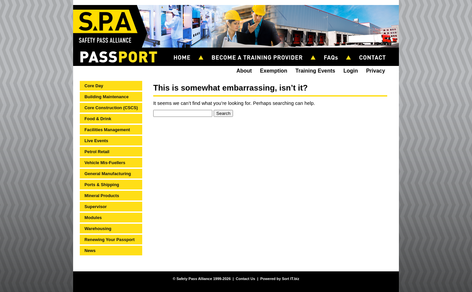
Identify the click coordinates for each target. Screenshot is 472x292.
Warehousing (97, 228)
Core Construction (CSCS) (111, 107)
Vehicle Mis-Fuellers (104, 162)
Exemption (273, 71)
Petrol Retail (96, 151)
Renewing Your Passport (109, 239)
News (89, 250)
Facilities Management (107, 129)
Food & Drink (97, 118)
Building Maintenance (106, 96)
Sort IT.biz (290, 279)
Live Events (96, 140)
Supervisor (95, 206)
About (244, 71)
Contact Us (245, 279)
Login (350, 71)
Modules (93, 217)
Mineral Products (101, 195)
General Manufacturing (107, 173)
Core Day (93, 85)
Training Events (315, 71)
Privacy (375, 71)
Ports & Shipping (101, 184)
